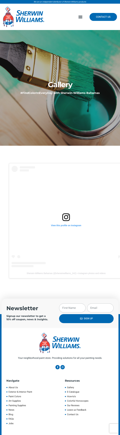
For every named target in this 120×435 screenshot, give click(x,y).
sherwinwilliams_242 (66, 273)
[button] (80, 17)
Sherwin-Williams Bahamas (40, 273)
